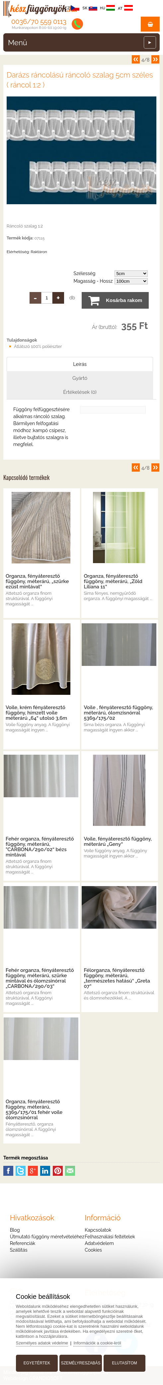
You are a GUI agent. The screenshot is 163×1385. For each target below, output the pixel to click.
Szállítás (19, 1250)
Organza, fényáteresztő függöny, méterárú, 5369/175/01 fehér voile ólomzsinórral (34, 1110)
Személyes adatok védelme (42, 1342)
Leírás (80, 364)
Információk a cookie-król (99, 1342)
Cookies (93, 1250)
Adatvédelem (99, 1243)
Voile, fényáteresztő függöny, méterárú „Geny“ (118, 842)
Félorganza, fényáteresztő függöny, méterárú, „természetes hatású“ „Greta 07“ (117, 978)
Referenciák (23, 1243)
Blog (15, 1230)
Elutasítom (124, 1362)
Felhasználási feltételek (110, 1237)
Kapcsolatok (98, 1230)
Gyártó (80, 378)
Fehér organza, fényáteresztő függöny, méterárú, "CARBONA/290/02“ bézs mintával (40, 847)
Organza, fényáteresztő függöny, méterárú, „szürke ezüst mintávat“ (37, 582)
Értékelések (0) (80, 392)
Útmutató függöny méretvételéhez (47, 1237)
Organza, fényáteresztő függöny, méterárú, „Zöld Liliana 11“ (113, 582)
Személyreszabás (80, 1362)
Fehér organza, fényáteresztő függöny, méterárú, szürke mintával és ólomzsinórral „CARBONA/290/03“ (40, 978)
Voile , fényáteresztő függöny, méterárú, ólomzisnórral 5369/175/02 (118, 713)
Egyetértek (37, 1362)
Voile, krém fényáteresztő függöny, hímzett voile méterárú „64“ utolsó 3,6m (36, 713)
